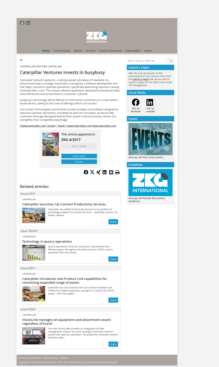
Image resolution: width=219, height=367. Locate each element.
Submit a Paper (141, 79)
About (148, 50)
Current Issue (62, 50)
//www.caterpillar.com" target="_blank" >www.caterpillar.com (56, 126)
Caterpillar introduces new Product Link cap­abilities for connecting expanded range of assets (64, 281)
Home (46, 50)
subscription (79, 156)
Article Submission (110, 50)
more (113, 222)
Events (78, 50)
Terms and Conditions (29, 357)
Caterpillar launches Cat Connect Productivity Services (64, 204)
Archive (90, 50)
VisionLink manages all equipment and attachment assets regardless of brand (66, 322)
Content (79, 161)
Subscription (133, 50)
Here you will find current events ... (146, 157)
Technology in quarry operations (47, 241)
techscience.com (45, 362)
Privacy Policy (51, 357)
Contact (64, 357)
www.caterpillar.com (104, 126)
